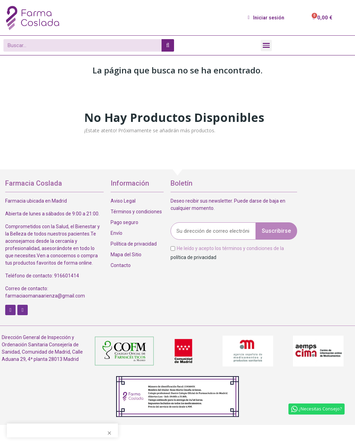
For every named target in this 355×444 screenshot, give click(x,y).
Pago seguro (124, 222)
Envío (116, 233)
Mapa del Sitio (126, 254)
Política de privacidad (134, 244)
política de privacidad (193, 257)
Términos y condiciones (136, 211)
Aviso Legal (123, 201)
